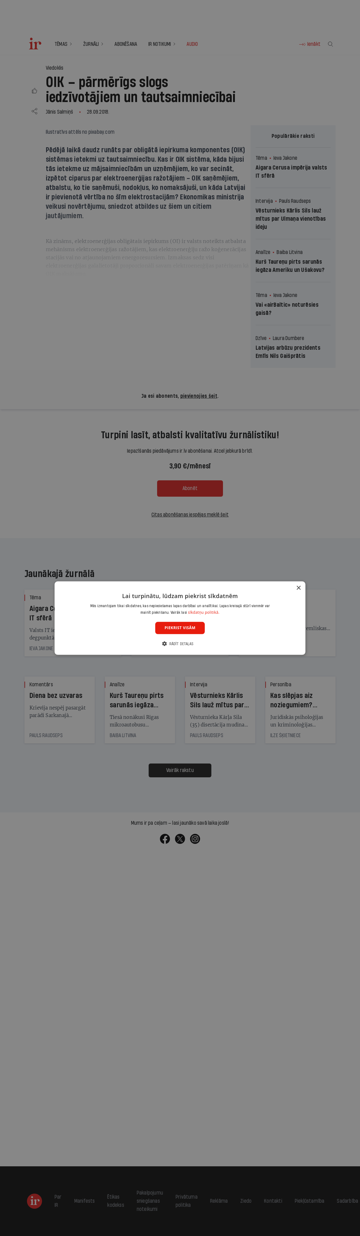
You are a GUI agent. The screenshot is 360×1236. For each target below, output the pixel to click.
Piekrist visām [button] (180, 627)
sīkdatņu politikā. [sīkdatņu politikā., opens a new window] (204, 612)
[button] (180, 643)
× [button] (298, 588)
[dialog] (180, 618)
